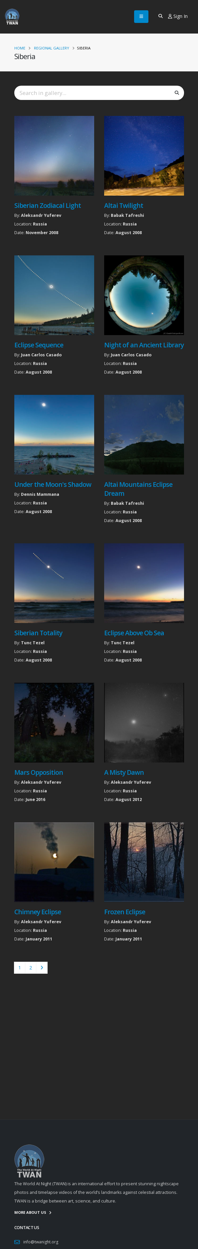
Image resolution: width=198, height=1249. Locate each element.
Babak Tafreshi (127, 215)
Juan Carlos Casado (41, 355)
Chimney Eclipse (37, 911)
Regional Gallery (51, 47)
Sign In (178, 16)
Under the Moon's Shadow (52, 484)
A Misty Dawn (124, 772)
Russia (40, 224)
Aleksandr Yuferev (41, 215)
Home (19, 47)
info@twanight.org (41, 1242)
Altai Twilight (123, 205)
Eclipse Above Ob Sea (134, 632)
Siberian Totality (38, 632)
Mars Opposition (38, 772)
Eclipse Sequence (38, 344)
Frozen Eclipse (124, 911)
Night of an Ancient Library (144, 344)
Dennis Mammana (40, 494)
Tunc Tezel (33, 643)
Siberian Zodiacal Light (47, 205)
